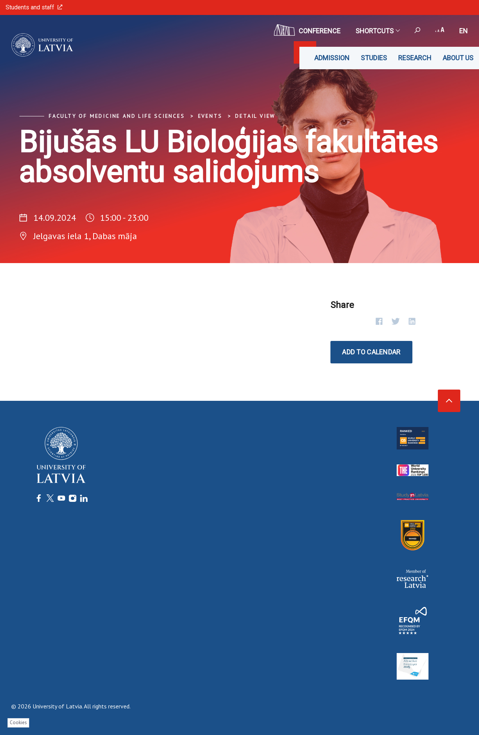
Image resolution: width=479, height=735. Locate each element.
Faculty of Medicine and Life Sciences (117, 116)
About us (458, 58)
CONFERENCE (307, 29)
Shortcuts (377, 31)
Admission (332, 58)
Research (414, 58)
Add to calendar (371, 352)
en (463, 31)
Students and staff (34, 7)
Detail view (255, 116)
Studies (374, 58)
